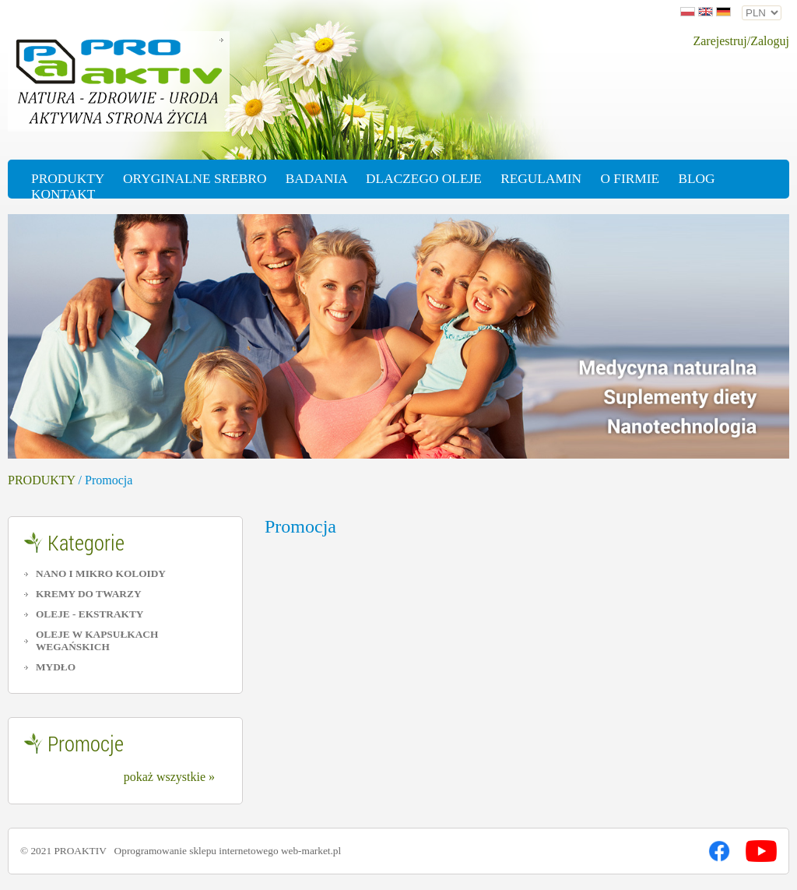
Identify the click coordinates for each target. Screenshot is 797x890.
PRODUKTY (41, 480)
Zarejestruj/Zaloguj (741, 40)
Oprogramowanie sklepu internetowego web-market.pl (228, 851)
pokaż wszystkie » (169, 776)
